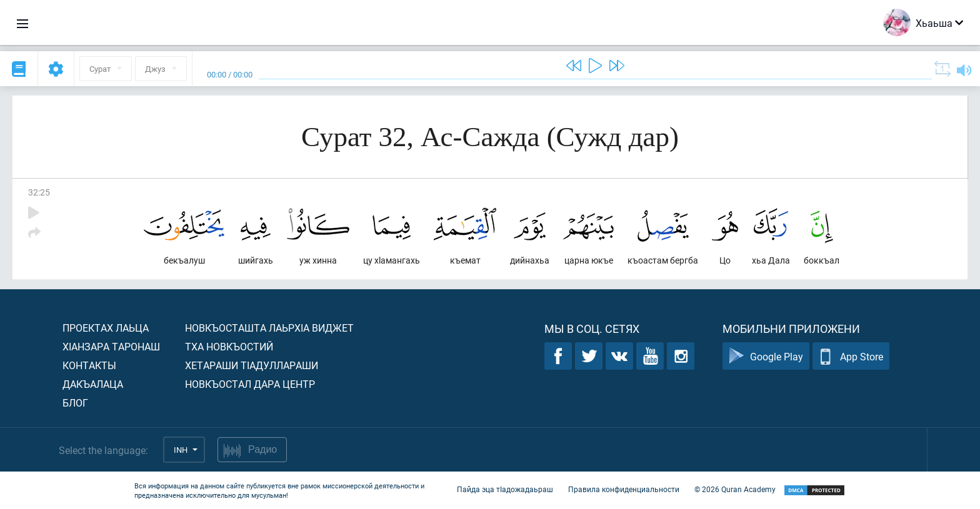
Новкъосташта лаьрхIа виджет (269, 327)
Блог (75, 402)
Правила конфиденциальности (623, 489)
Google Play (766, 356)
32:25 (39, 192)
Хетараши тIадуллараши (251, 365)
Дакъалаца (92, 383)
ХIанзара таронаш (111, 346)
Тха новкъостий (229, 346)
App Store (851, 356)
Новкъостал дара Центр (250, 383)
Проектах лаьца (105, 327)
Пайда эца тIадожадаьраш (505, 489)
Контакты (89, 365)
